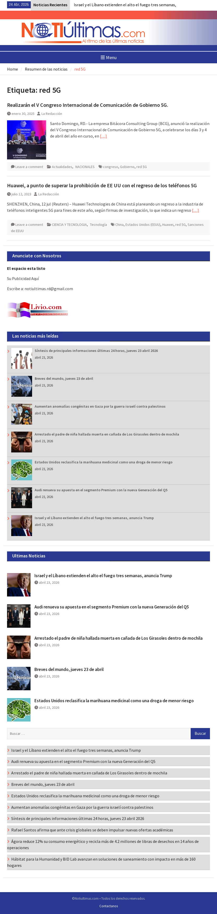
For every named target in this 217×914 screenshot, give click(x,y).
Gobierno (127, 166)
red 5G (141, 166)
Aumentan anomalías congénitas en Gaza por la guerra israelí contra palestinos (100, 406)
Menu (109, 57)
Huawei (167, 224)
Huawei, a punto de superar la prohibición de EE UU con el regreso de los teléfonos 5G (102, 185)
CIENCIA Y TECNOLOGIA (69, 224)
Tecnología (98, 224)
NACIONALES (85, 166)
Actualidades (62, 166)
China (119, 224)
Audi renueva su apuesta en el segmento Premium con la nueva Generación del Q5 (101, 490)
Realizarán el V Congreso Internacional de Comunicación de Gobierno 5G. (87, 105)
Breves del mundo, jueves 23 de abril (64, 378)
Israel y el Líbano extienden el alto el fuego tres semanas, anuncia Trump (94, 517)
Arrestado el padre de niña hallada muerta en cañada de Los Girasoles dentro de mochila (107, 434)
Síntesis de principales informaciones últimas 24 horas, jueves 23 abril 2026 (96, 350)
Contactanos (108, 906)
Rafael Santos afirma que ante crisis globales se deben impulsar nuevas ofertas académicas (92, 829)
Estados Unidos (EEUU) (142, 224)
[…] (103, 136)
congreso (110, 166)
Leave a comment (29, 166)
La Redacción (51, 113)
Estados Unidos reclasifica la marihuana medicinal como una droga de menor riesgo (103, 462)
